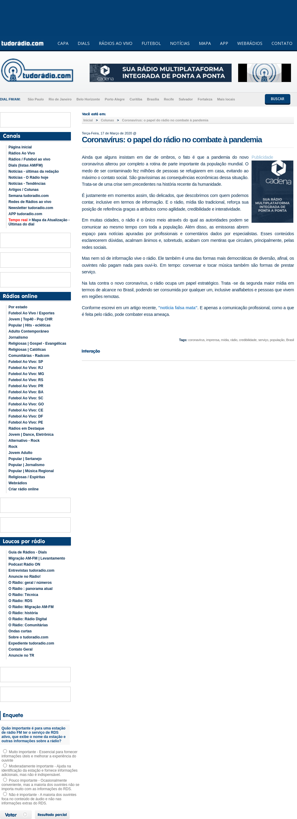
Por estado (17, 307)
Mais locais (226, 99)
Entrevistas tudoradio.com (31, 570)
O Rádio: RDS (20, 601)
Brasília (153, 99)
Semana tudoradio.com (28, 196)
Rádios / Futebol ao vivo (29, 159)
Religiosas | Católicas (27, 349)
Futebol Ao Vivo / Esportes (31, 313)
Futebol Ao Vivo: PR (25, 386)
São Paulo (36, 99)
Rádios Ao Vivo (21, 153)
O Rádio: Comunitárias (28, 625)
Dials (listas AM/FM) (25, 165)
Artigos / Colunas (23, 190)
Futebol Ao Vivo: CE (25, 410)
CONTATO (282, 43)
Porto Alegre (115, 99)
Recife (169, 99)
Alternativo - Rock (24, 440)
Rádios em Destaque (26, 428)
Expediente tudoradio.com (31, 643)
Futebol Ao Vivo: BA (25, 392)
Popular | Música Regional (31, 471)
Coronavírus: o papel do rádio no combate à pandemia (165, 120)
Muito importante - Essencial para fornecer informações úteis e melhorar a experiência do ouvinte (39, 756)
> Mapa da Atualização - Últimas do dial (39, 222)
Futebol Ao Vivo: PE (25, 422)
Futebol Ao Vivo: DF (25, 416)
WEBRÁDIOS (249, 43)
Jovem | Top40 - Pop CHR (30, 319)
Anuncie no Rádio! (24, 576)
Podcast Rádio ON (24, 564)
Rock (12, 447)
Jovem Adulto (20, 453)
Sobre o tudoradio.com (28, 637)
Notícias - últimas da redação (33, 171)
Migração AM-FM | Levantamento (36, 558)
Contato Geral (20, 649)
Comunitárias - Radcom (28, 356)
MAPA (205, 43)
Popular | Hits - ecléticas (29, 325)
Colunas (107, 120)
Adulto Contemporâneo (28, 331)
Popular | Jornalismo (26, 465)
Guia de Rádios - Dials (27, 552)
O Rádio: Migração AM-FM (31, 607)
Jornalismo (18, 337)
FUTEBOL (151, 43)
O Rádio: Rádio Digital (27, 619)
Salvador (186, 99)
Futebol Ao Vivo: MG (26, 374)
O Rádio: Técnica (23, 595)
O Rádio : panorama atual (30, 589)
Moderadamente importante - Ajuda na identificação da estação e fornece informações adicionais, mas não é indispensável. (40, 770)
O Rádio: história (23, 613)
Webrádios (17, 483)
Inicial (88, 120)
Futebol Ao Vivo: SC (25, 398)
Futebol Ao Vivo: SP (25, 362)
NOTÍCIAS (180, 43)
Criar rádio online (23, 489)
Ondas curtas (20, 631)
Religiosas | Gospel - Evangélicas (37, 343)
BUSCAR (277, 98)
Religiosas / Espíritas (26, 477)
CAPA (63, 43)
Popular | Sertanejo (25, 459)
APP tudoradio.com (25, 214)
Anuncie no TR (21, 655)
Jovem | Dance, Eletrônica (31, 434)
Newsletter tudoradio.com (30, 208)
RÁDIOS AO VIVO (115, 43)
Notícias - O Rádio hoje (28, 177)
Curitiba (135, 99)
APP (224, 43)
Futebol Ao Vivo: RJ (25, 368)
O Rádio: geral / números (30, 582)
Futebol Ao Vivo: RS (25, 380)
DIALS (84, 43)
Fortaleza (205, 99)
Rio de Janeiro (60, 99)
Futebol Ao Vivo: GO (26, 404)
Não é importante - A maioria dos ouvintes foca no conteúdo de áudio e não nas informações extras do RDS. (39, 799)
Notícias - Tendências (26, 183)
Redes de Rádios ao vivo (29, 202)
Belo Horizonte (88, 99)
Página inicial (20, 147)
